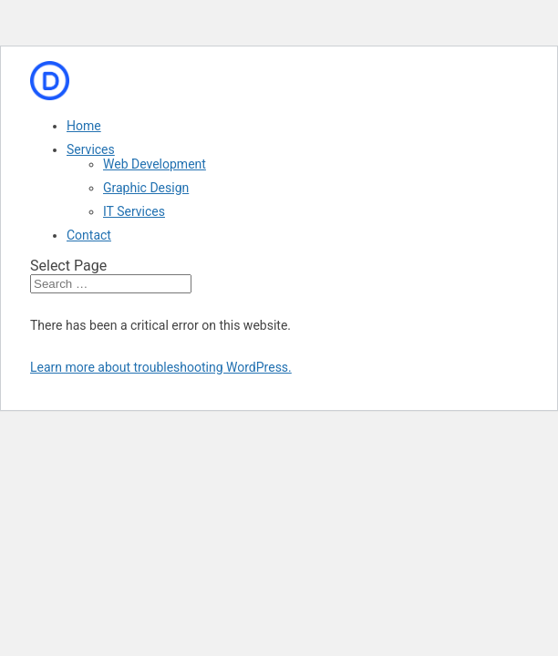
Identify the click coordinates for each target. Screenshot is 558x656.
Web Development (154, 164)
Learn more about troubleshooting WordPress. (161, 367)
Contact (89, 235)
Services (91, 149)
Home (84, 125)
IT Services (134, 211)
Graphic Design (146, 187)
